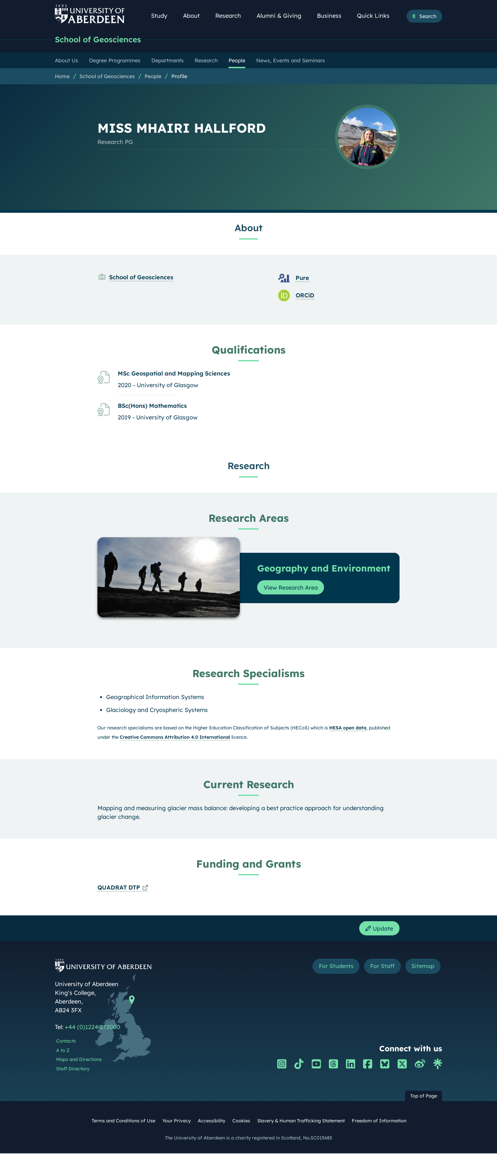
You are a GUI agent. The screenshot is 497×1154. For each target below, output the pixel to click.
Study (162, 15)
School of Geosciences (100, 40)
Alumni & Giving (283, 15)
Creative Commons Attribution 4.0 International (175, 737)
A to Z (62, 1051)
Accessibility (211, 1121)
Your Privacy (176, 1121)
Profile (179, 76)
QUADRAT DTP (118, 887)
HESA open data (347, 728)
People (153, 76)
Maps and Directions (79, 1060)
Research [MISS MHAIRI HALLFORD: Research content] (249, 466)
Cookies (241, 1121)
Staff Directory (72, 1070)
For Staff (381, 967)
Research (231, 15)
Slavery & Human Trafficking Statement (301, 1121)
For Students (333, 967)
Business (333, 15)
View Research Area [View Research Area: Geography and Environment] (291, 588)
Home (62, 76)
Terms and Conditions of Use (123, 1121)
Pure (302, 278)
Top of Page (423, 1096)
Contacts (66, 1042)
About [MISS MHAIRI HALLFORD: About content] (248, 228)
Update (379, 928)
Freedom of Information (379, 1121)
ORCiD (305, 295)
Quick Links (377, 15)
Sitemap (422, 967)
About (195, 15)
